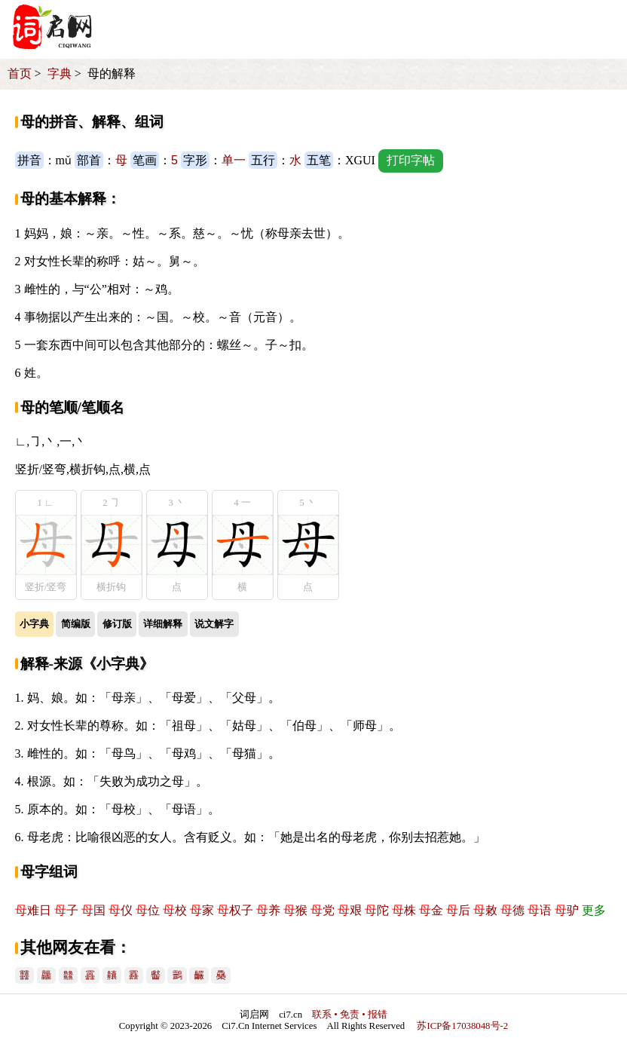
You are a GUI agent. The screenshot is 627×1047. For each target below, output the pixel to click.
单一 (234, 160)
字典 (59, 73)
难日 (33, 910)
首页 (20, 73)
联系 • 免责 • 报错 (349, 1014)
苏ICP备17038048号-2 (462, 1026)
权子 (235, 910)
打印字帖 (411, 160)
